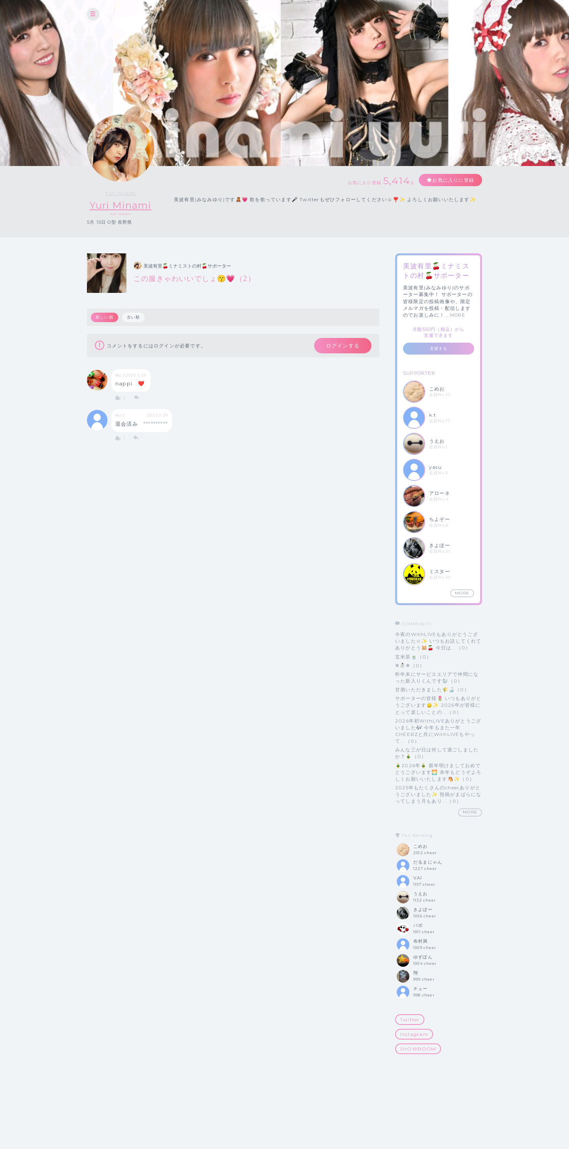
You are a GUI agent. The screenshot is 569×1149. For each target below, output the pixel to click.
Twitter (410, 1020)
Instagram (414, 1034)
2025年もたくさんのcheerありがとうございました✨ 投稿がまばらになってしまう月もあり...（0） (438, 794)
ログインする (343, 345)
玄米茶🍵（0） (413, 657)
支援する (439, 348)
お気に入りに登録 (453, 180)
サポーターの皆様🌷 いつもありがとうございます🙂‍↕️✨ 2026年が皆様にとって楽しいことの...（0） (438, 705)
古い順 (133, 317)
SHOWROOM (418, 1049)
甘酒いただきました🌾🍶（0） (432, 689)
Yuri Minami (120, 193)
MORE (457, 315)
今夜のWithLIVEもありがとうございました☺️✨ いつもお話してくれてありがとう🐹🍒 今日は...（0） (438, 641)
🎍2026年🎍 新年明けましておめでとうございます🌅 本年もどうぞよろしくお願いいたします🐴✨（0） (438, 772)
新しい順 (104, 317)
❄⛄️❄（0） (410, 665)
